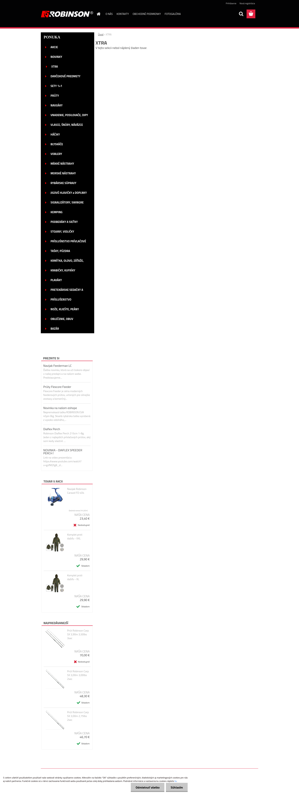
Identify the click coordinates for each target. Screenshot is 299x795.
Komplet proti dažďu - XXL (74, 536)
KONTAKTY (123, 14)
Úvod (100, 34)
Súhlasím (177, 787)
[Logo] (67, 14)
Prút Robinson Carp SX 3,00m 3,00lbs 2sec (78, 675)
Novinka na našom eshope (60, 408)
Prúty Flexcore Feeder (57, 386)
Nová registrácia (247, 3)
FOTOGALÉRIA (173, 14)
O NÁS (109, 14)
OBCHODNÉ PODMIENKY (147, 14)
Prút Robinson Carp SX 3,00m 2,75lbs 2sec (78, 716)
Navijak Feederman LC (57, 365)
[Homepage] (98, 14)
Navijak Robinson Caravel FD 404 (76, 491)
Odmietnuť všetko (148, 787)
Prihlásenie (231, 3)
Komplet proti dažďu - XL (74, 577)
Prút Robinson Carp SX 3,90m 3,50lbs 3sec (78, 634)
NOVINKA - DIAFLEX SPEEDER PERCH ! (62, 451)
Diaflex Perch (51, 429)
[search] (241, 14)
